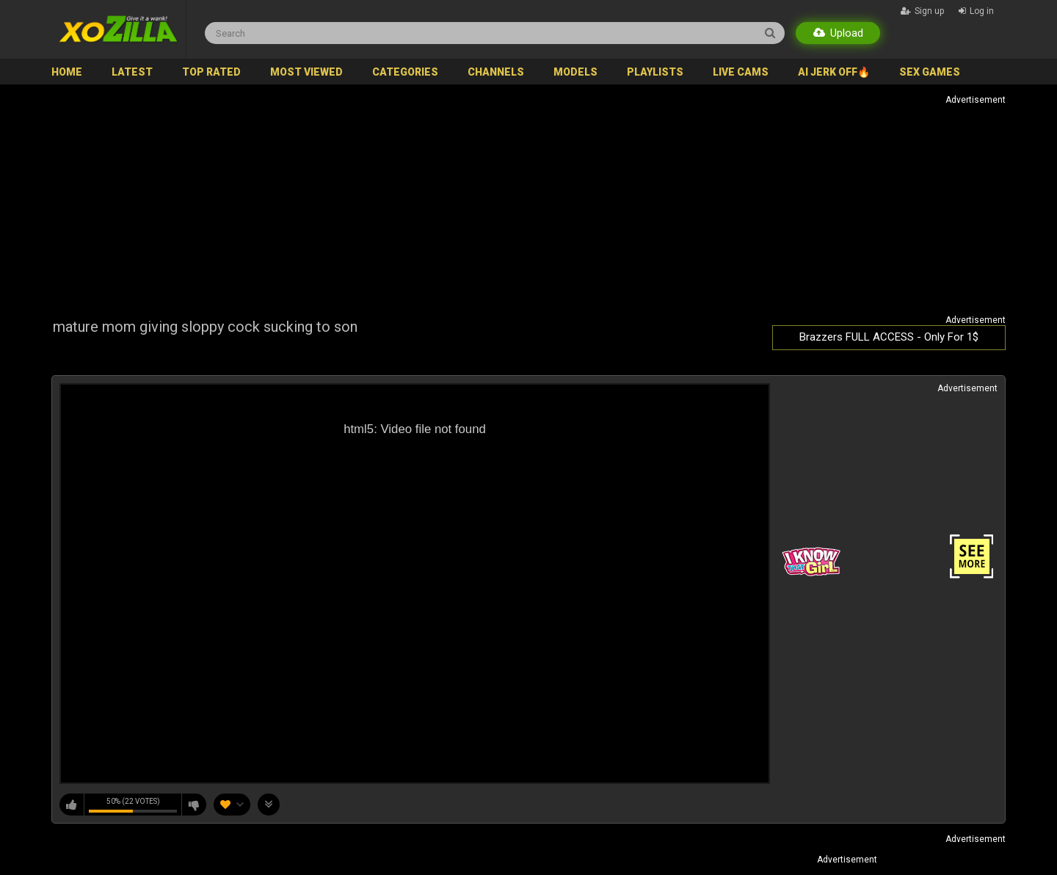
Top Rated (211, 72)
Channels (496, 72)
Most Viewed (306, 72)
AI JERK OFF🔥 (834, 72)
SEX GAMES (929, 72)
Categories (405, 72)
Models (575, 72)
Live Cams (741, 72)
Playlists (655, 72)
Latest (132, 72)
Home (66, 72)
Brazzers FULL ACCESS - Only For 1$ (888, 337)
